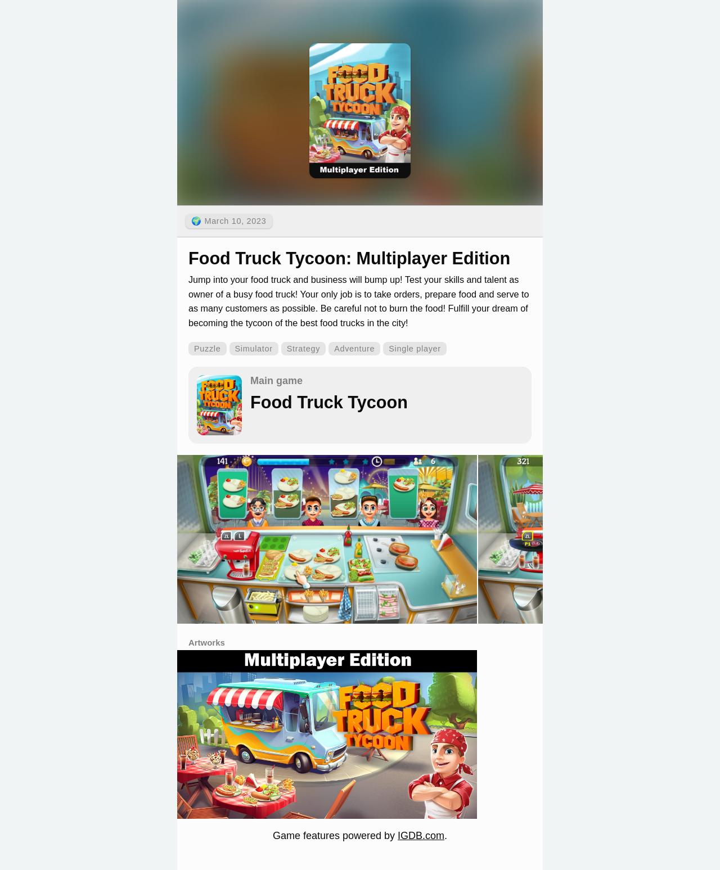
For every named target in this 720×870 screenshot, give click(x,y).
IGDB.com (421, 835)
